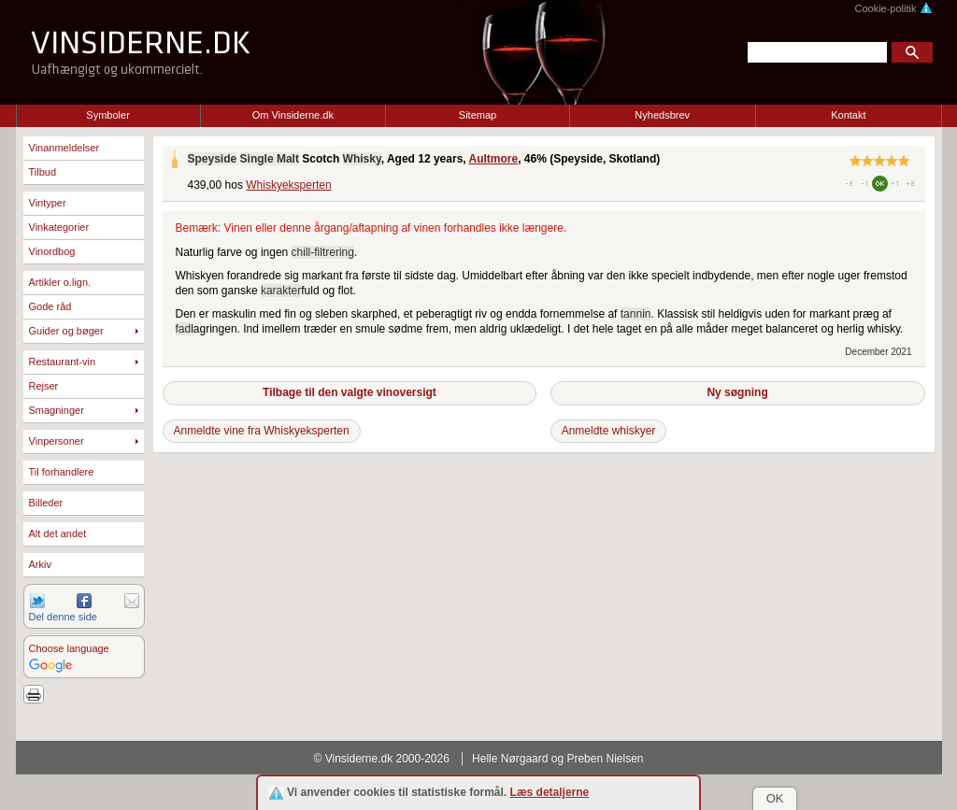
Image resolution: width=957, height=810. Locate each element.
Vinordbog (52, 251)
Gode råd (50, 306)
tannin (636, 313)
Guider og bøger (66, 330)
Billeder (46, 502)
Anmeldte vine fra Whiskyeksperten (262, 430)
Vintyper (47, 202)
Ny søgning (737, 392)
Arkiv (40, 564)
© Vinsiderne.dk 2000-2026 (382, 758)
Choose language (69, 648)
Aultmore (494, 158)
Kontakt (848, 115)
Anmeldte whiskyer (609, 430)
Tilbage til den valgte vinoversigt (349, 392)
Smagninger (56, 410)
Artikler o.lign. (60, 282)
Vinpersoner (56, 441)
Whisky (362, 158)
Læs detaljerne (550, 792)
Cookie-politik (893, 8)
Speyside (212, 158)
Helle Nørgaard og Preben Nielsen (557, 758)
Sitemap (477, 115)
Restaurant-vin (62, 361)
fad (184, 328)
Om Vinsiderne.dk (293, 115)
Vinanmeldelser (64, 147)
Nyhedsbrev (662, 115)
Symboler (107, 115)
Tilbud (43, 172)
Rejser (44, 385)
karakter (281, 290)
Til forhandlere (61, 471)
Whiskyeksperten (288, 185)
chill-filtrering (323, 252)
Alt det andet (58, 533)
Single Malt (269, 158)
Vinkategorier (59, 227)
